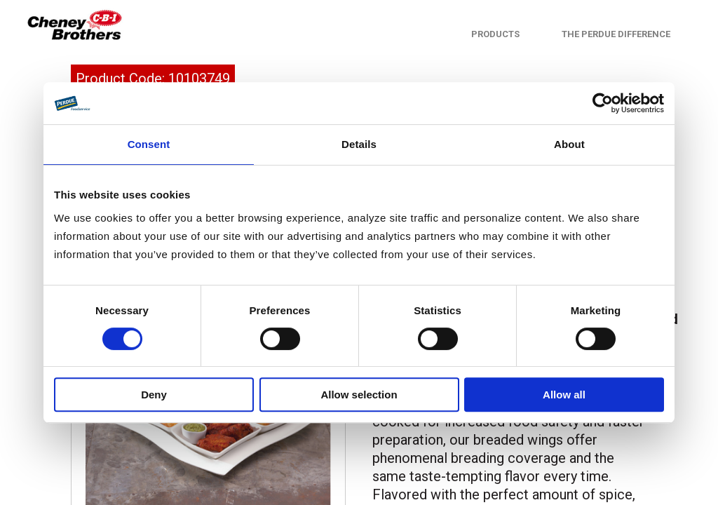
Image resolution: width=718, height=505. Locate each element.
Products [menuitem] (495, 34)
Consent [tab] (149, 144)
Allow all (564, 394)
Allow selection (358, 394)
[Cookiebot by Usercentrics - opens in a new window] (602, 103)
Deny (154, 394)
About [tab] (569, 144)
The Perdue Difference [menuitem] (616, 34)
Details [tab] (359, 144)
